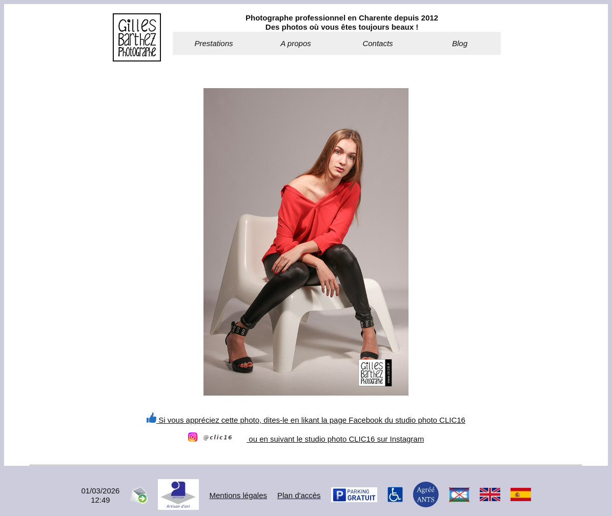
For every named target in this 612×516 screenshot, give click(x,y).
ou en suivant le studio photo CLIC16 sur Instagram (306, 439)
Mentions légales (238, 495)
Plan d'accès (299, 495)
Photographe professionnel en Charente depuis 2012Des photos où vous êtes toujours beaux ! (342, 22)
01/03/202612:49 (100, 495)
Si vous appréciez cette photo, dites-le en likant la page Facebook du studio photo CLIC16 (306, 420)
